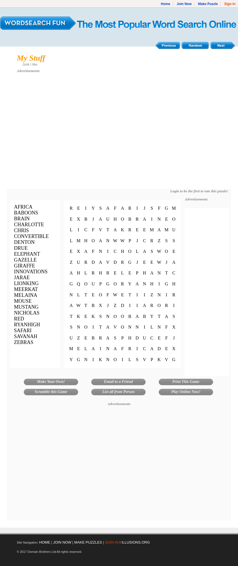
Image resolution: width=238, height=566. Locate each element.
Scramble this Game (51, 392)
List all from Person (118, 392)
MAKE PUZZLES (88, 542)
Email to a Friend (118, 382)
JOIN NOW (62, 542)
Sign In (229, 4)
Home (165, 4)
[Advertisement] (52, 133)
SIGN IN (111, 542)
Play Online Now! (185, 392)
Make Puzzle (208, 4)
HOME (44, 542)
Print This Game (185, 382)
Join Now (184, 4)
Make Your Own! (51, 382)
